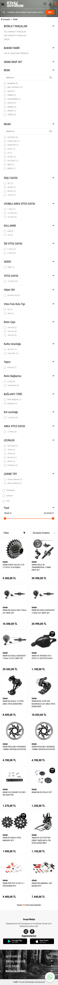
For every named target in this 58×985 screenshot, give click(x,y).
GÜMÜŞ (10, 95)
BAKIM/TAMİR (12, 48)
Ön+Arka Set (12, 295)
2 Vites (10, 249)
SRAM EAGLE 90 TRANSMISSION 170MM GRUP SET (41, 567)
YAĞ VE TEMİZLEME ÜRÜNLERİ (16, 53)
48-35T (10, 191)
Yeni (6, 501)
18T (8, 183)
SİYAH (10, 103)
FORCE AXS (11, 141)
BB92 (9, 164)
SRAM (5, 562)
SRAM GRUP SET (13, 62)
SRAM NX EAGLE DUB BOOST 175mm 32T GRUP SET (43, 611)
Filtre (14, 532)
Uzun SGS (11, 353)
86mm (9, 461)
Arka (9, 313)
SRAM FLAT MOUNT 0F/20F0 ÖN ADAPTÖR (14, 793)
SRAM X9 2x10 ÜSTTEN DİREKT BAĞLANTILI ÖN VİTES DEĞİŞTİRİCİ (41, 840)
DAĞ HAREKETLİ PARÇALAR (15, 35)
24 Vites (10, 217)
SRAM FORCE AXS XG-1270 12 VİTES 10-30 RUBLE (13, 566)
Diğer (9, 267)
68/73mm (11, 446)
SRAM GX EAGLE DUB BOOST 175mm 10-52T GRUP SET (14, 657)
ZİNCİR (6, 39)
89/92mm (11, 465)
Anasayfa (5, 19)
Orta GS (10, 349)
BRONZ (10, 111)
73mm (9, 453)
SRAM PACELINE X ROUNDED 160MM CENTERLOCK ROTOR (43, 748)
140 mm (10, 327)
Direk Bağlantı (12, 399)
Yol (8, 235)
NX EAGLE (11, 160)
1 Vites (10, 209)
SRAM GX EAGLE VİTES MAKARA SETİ (12, 838)
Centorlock (11, 385)
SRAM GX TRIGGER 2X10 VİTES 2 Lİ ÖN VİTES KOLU (42, 657)
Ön (8, 309)
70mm (9, 449)
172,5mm (10, 417)
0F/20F (10, 157)
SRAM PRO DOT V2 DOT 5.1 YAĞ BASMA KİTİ (13, 884)
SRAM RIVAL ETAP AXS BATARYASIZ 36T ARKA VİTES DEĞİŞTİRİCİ (43, 704)
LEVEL (9, 149)
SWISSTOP (11, 145)
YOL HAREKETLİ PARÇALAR (15, 32)
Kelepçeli (10, 403)
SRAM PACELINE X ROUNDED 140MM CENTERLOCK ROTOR (14, 748)
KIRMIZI (10, 107)
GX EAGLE (11, 137)
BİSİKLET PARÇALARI (15, 26)
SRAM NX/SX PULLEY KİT (42, 792)
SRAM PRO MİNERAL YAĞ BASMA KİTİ (42, 884)
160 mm (10, 331)
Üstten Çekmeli (13, 479)
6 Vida (9, 381)
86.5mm (10, 457)
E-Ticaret (21, 982)
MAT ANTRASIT (13, 87)
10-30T (10, 195)
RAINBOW (11, 83)
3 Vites (10, 253)
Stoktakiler (9, 490)
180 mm (10, 335)
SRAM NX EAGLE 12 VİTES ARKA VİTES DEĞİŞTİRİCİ (13, 702)
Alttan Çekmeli (13, 483)
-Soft (15, 982)
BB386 (9, 168)
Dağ (8, 231)
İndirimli (8, 495)
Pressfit (10, 367)
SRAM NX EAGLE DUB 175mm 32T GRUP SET (14, 611)
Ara (50, 12)
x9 (8, 153)
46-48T (10, 187)
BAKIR (9, 91)
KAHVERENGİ (12, 99)
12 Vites (10, 213)
